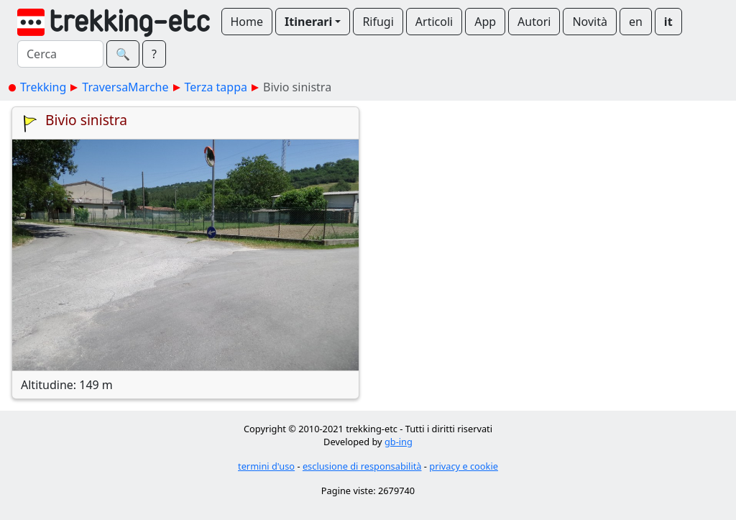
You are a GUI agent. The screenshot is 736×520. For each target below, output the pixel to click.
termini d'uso (266, 466)
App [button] (485, 21)
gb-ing (399, 441)
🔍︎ (123, 54)
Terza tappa (216, 87)
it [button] (668, 21)
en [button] (636, 21)
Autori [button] (534, 21)
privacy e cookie (463, 466)
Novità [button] (589, 21)
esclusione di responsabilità (362, 466)
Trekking (43, 87)
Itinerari (308, 21)
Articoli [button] (434, 21)
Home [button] (247, 21)
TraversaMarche (125, 87)
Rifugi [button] (377, 21)
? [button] (154, 54)
